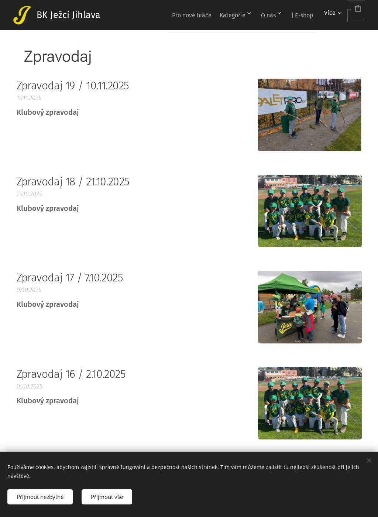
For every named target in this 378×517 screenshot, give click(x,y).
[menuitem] (160, 15)
